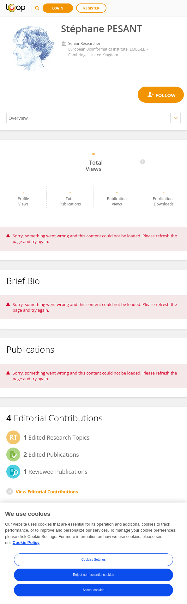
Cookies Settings (93, 560)
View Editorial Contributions (47, 492)
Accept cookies (94, 590)
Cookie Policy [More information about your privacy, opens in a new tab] (26, 542)
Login (57, 8)
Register (91, 8)
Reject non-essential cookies (93, 575)
